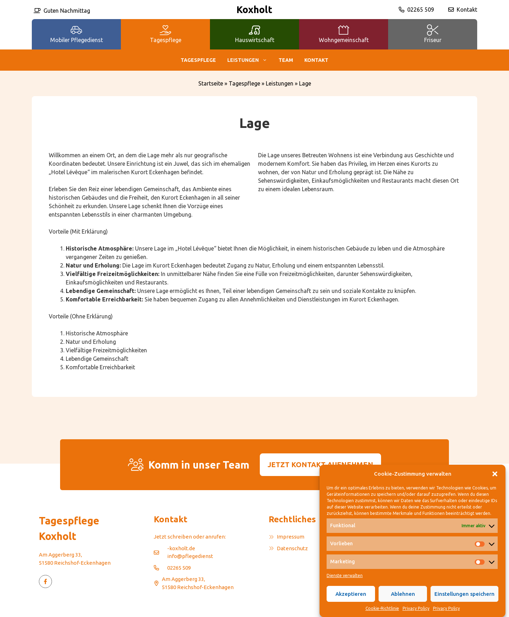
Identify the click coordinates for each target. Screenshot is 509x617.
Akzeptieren (350, 603)
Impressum (290, 537)
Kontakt (467, 9)
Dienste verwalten (345, 584)
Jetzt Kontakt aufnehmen (320, 464)
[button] (494, 482)
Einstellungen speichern (464, 603)
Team (286, 60)
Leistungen (250, 60)
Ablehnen (403, 603)
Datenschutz (292, 548)
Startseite (210, 83)
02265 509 (420, 9)
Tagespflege (198, 60)
